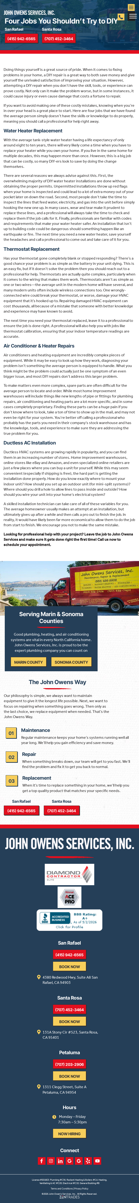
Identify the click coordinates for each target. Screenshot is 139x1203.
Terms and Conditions (62, 1188)
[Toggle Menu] (133, 16)
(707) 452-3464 (59, 38)
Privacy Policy (81, 1188)
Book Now (69, 966)
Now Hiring (69, 1133)
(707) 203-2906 (69, 1064)
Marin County (28, 662)
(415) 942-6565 (21, 38)
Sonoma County (71, 662)
